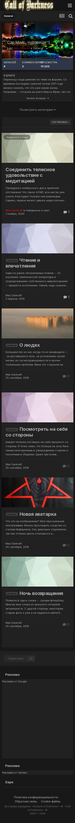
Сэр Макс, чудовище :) (28, 42)
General (38, 48)
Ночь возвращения (41, 593)
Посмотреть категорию (38, 109)
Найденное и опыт (17, 137)
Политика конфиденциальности (36, 797)
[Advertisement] (37, 721)
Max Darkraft (14, 295)
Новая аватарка (37, 514)
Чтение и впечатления (23, 263)
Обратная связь (26, 801)
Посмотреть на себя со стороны (37, 432)
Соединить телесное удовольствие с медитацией (30, 175)
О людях (29, 345)
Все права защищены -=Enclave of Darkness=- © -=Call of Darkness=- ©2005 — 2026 (38, 810)
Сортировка (60, 122)
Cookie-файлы (50, 801)
